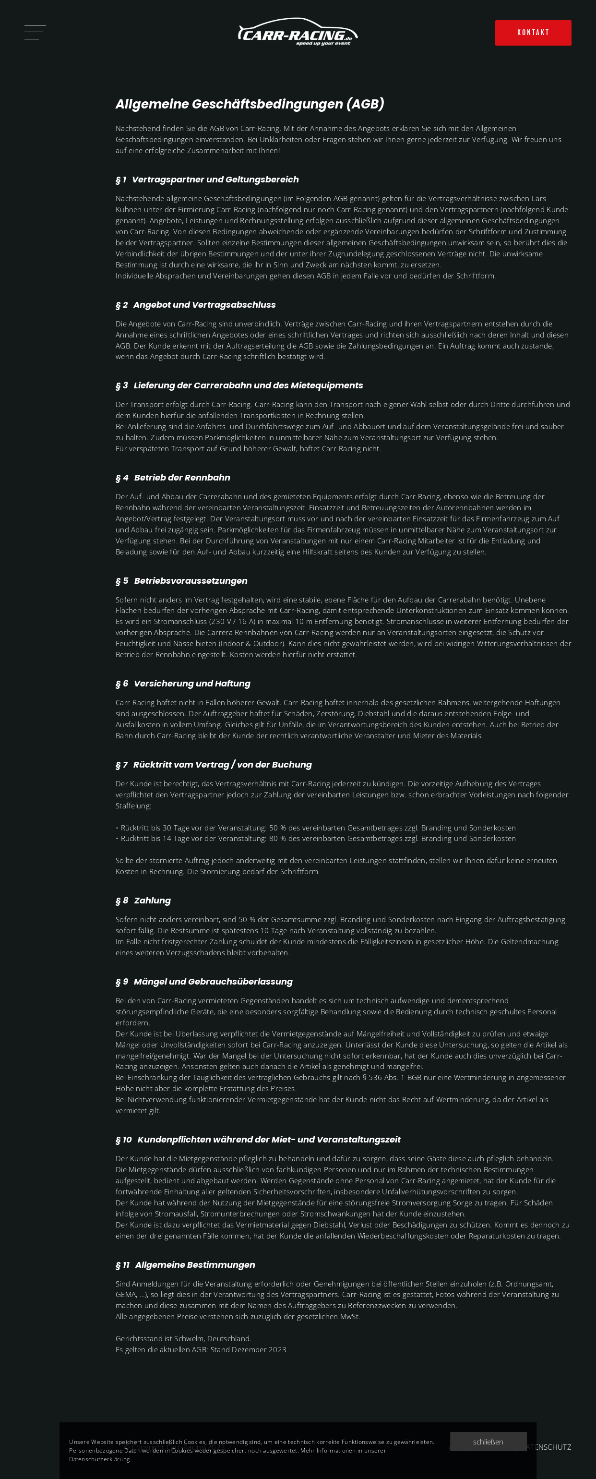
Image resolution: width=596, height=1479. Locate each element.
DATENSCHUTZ (546, 1447)
